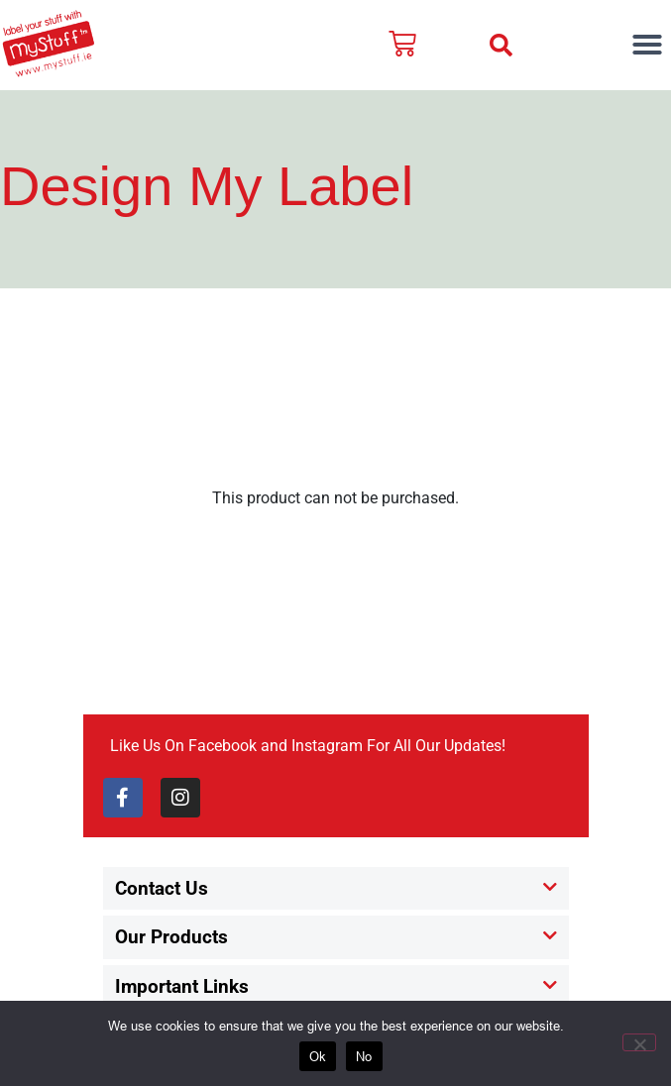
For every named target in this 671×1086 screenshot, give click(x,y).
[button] (501, 45)
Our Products (171, 936)
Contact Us (161, 888)
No (364, 1056)
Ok (318, 1056)
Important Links (182, 986)
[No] (639, 1042)
